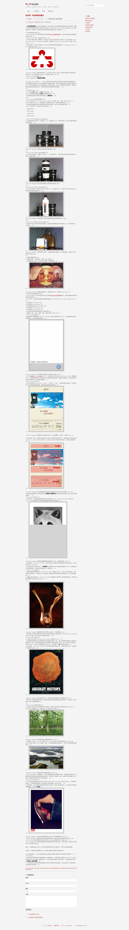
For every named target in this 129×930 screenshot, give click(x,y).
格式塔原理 (51, 868)
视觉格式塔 (56, 868)
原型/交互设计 (51, 18)
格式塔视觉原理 (62, 868)
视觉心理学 (39, 868)
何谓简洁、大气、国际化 (36, 376)
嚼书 (43, 11)
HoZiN (32, 4)
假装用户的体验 (89, 25)
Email (27, 883)
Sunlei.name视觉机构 (54, 34)
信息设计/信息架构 (90, 18)
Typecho (80, 925)
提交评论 (28, 909)
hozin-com (69, 925)
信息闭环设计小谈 (34, 914)
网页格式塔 (68, 868)
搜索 (102, 5)
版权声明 (56, 925)
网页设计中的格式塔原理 (36, 917)
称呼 (27, 877)
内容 (27, 894)
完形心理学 (29, 869)
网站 (27, 888)
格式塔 (43, 868)
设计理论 (30, 868)
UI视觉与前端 (59, 18)
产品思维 (87, 22)
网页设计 (47, 868)
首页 (28, 11)
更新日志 (50, 11)
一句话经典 (36, 11)
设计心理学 (34, 868)
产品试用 (87, 29)
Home (27, 22)
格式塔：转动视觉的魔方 (35, 15)
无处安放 (87, 31)
